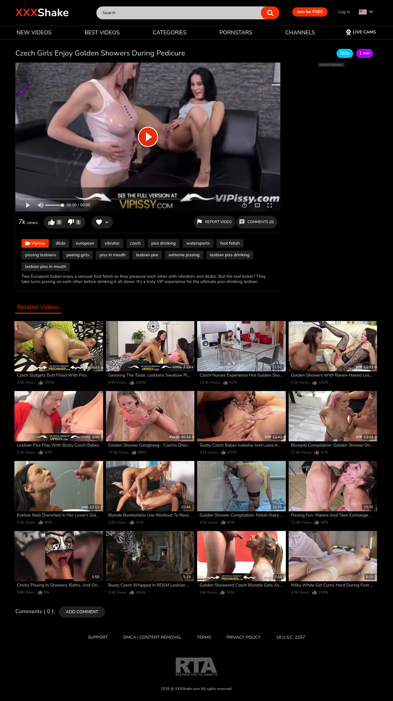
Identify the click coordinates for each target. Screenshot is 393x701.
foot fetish (230, 243)
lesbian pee (147, 255)
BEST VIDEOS (101, 32)
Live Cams (361, 32)
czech (135, 243)
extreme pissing (184, 255)
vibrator (111, 243)
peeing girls (77, 255)
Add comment (82, 612)
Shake (42, 12)
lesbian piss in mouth (45, 266)
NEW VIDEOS (34, 32)
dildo (60, 243)
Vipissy (35, 244)
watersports (198, 243)
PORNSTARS (236, 32)
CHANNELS (300, 32)
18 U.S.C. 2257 (290, 637)
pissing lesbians (40, 255)
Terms (204, 637)
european (85, 243)
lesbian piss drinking (230, 255)
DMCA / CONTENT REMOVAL (152, 637)
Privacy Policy (244, 637)
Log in (344, 12)
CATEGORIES (170, 32)
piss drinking (163, 243)
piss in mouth (112, 255)
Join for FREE (310, 12)
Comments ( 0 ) (34, 611)
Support (98, 637)
